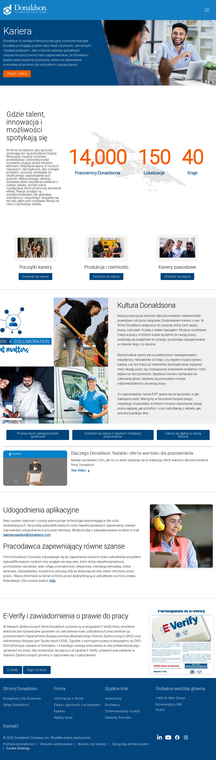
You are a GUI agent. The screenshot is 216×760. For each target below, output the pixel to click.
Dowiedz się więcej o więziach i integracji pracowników (113, 434)
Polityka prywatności (19, 744)
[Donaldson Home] (102, 10)
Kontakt (10, 726)
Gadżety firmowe (118, 717)
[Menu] (207, 10)
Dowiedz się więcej (35, 276)
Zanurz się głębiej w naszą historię (183, 434)
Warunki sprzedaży (92, 744)
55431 (160, 710)
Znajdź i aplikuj (17, 73)
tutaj (52, 581)
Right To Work (37, 670)
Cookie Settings (18, 748)
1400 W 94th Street (170, 698)
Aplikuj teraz (63, 717)
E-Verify (12, 670)
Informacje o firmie (68, 698)
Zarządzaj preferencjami (130, 744)
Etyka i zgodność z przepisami (77, 705)
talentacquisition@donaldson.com (27, 535)
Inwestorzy (113, 698)
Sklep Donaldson (16, 705)
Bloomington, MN (169, 704)
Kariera (59, 711)
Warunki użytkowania (56, 744)
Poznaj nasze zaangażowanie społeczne (37, 434)
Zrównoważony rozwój (122, 711)
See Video (78, 470)
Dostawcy (112, 705)
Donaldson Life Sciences (22, 698)
